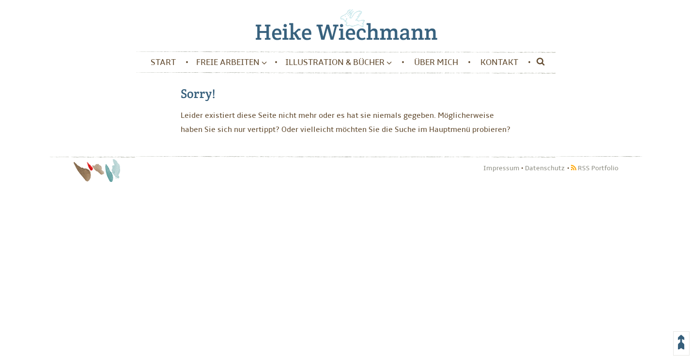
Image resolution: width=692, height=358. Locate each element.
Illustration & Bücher (338, 62)
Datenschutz (545, 168)
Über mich (436, 62)
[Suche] (538, 62)
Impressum (501, 168)
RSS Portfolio (594, 168)
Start (163, 62)
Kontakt (499, 62)
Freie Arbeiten (231, 62)
